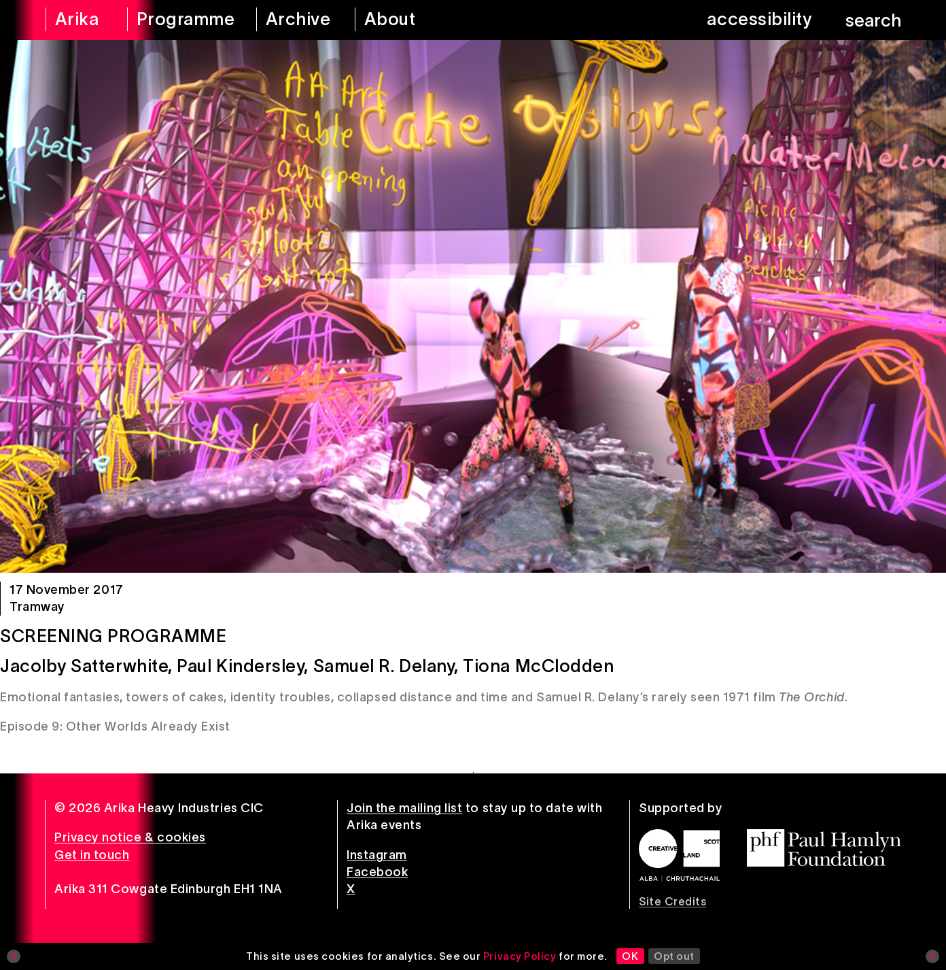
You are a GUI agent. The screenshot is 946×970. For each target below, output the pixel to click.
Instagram (377, 855)
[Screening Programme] (473, 306)
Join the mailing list (404, 808)
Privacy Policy (520, 956)
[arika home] (77, 20)
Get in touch (91, 855)
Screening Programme (113, 636)
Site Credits (672, 901)
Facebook (377, 872)
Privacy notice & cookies (130, 837)
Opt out (674, 956)
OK (630, 956)
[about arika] (409, 20)
